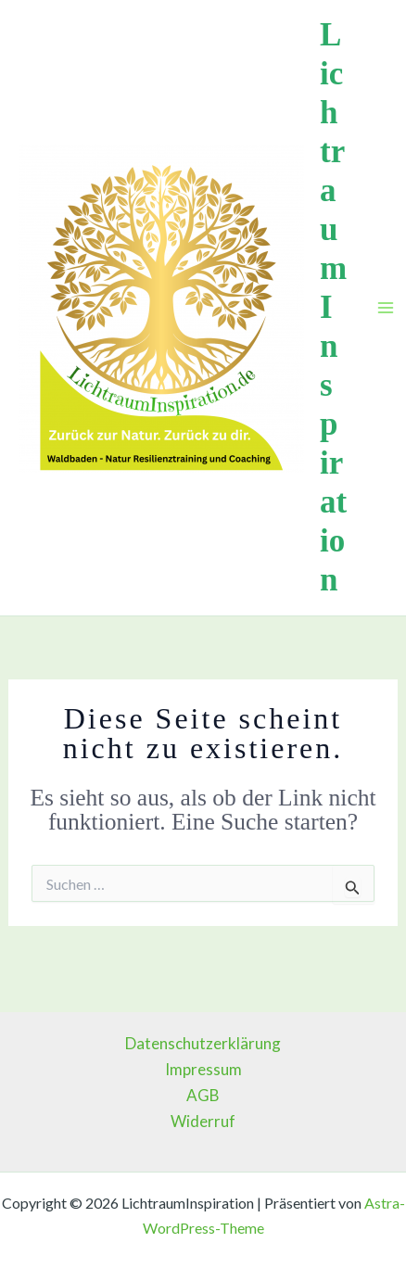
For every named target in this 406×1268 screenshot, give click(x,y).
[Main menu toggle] (385, 307)
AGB (203, 1095)
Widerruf (203, 1121)
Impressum (203, 1069)
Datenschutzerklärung (203, 1043)
